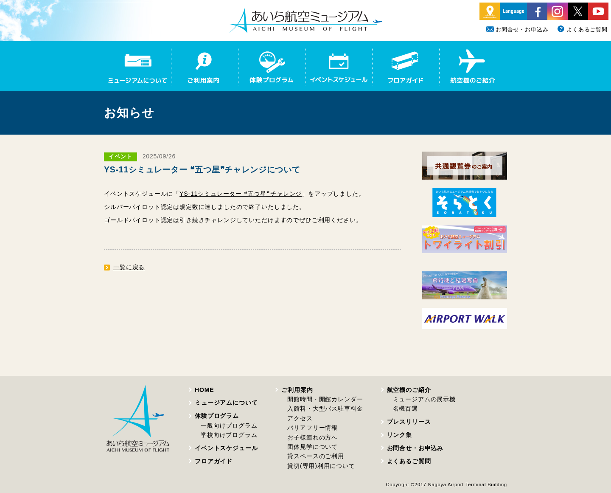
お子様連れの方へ (312, 437)
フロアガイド (214, 461)
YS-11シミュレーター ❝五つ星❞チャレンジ (240, 193)
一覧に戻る (129, 267)
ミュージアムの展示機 (424, 399)
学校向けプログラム (229, 434)
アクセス (299, 418)
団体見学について (312, 446)
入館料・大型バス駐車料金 (325, 408)
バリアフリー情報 (312, 427)
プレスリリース (409, 421)
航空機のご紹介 (409, 389)
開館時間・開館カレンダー (325, 399)
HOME (204, 389)
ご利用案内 (297, 389)
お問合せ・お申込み (517, 29)
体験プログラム (217, 415)
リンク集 (399, 434)
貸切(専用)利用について (321, 465)
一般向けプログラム (229, 425)
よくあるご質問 (582, 29)
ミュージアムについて (226, 402)
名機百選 (405, 408)
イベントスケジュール (226, 448)
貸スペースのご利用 (315, 456)
